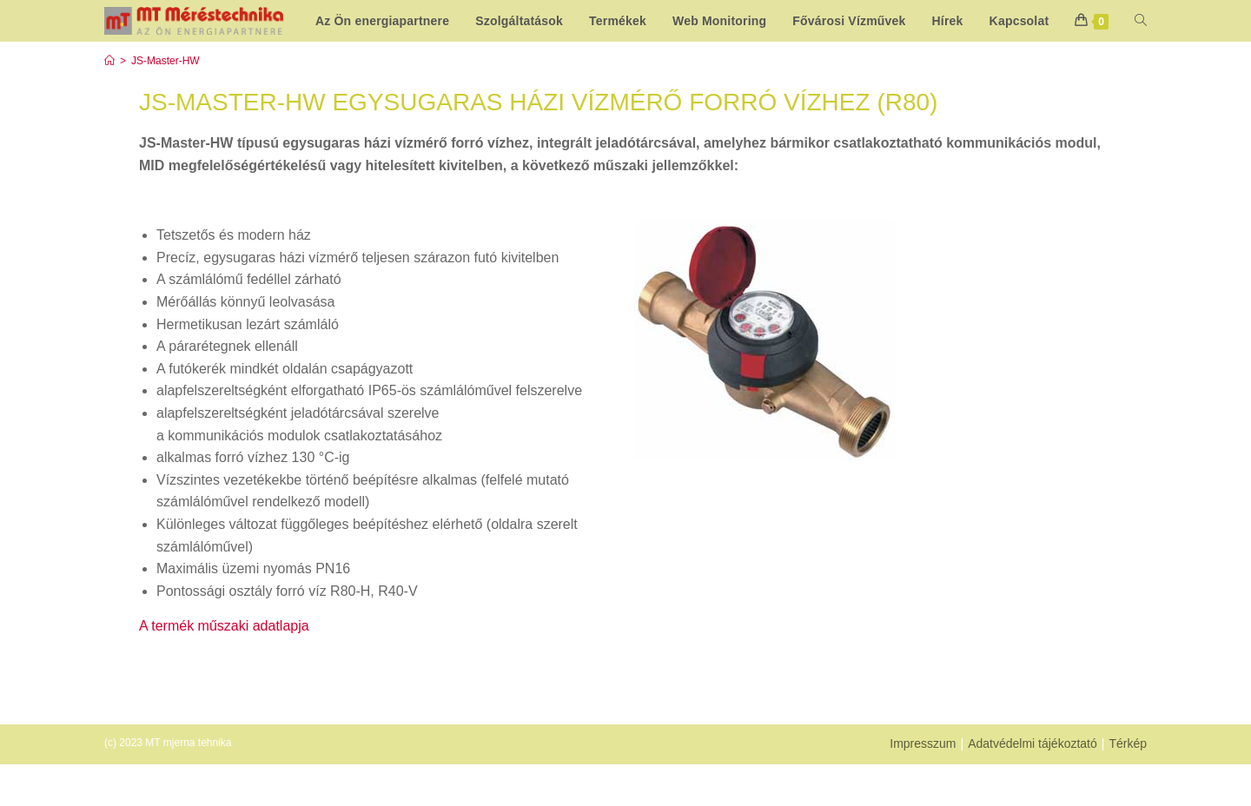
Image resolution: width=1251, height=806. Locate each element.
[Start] (109, 102)
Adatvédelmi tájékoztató (1032, 785)
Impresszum (923, 785)
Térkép (1128, 785)
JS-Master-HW (165, 102)
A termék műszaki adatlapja (224, 667)
